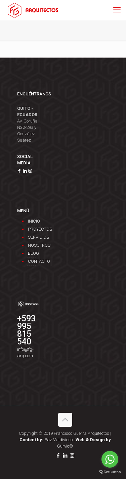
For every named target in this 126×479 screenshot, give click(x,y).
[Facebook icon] (57, 456)
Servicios (32, 237)
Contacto (32, 261)
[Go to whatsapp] (109, 459)
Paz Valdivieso (46, 439)
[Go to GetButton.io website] (110, 472)
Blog (32, 253)
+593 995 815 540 (26, 330)
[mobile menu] (117, 10)
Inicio (32, 221)
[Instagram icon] (72, 456)
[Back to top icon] (65, 420)
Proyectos (32, 229)
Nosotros (32, 245)
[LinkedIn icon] (65, 456)
